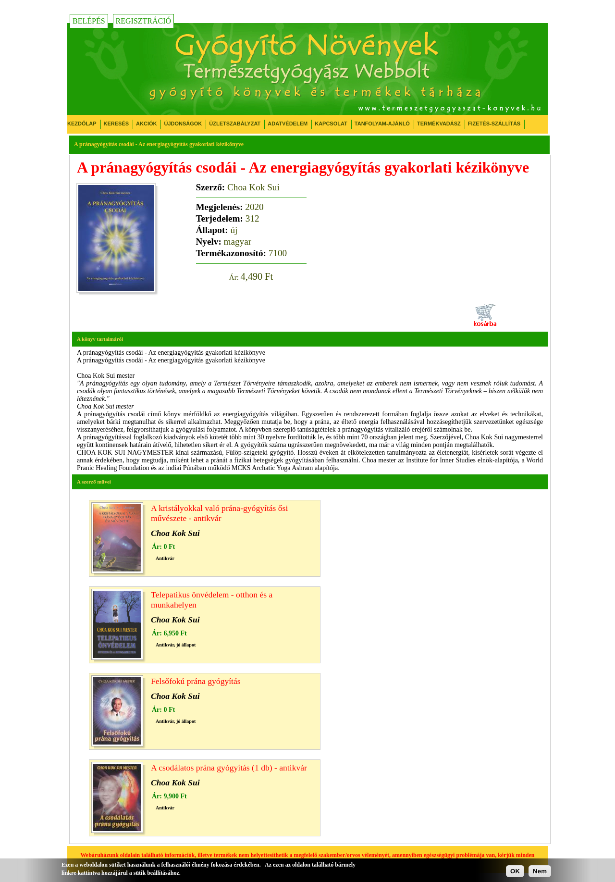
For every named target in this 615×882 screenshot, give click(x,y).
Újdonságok (183, 123)
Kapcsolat (331, 123)
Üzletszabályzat (234, 123)
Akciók (146, 123)
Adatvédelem (288, 123)
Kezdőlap (82, 123)
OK (515, 871)
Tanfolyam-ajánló (382, 123)
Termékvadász (439, 123)
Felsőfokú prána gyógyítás (196, 681)
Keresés (116, 123)
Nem (540, 871)
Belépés (89, 21)
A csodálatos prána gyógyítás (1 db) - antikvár (229, 767)
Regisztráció (144, 21)
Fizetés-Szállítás (494, 123)
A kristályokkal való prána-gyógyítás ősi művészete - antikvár (219, 513)
